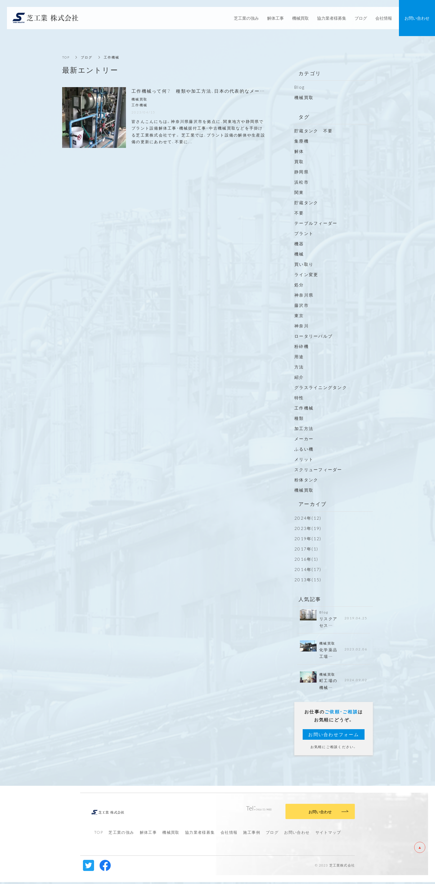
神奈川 (301, 326)
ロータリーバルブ (313, 336)
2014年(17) (307, 569)
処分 (299, 285)
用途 (299, 356)
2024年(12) (307, 518)
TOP (66, 57)
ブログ (272, 834)
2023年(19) (307, 528)
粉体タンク (306, 480)
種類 (299, 418)
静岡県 (301, 172)
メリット (303, 459)
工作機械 (303, 408)
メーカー (303, 439)
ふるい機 (303, 449)
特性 (299, 398)
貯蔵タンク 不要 (315, 131)
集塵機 (301, 141)
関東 (299, 192)
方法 (299, 367)
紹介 (299, 377)
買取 (299, 161)
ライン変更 (306, 274)
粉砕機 (301, 346)
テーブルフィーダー (315, 223)
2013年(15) (307, 580)
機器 (299, 244)
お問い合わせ (297, 834)
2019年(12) (307, 539)
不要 (299, 213)
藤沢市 (301, 305)
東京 (299, 315)
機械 (299, 254)
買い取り (303, 264)
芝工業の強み (121, 834)
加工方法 (303, 428)
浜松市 (301, 182)
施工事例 (251, 834)
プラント (303, 233)
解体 (299, 151)
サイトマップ (328, 834)
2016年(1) (306, 559)
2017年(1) (306, 549)
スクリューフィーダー (318, 469)
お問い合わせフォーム (333, 736)
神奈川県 (303, 295)
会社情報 (229, 834)
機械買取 (303, 97)
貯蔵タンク (306, 202)
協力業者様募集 (200, 834)
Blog (299, 87)
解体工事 (148, 834)
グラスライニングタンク (320, 387)
